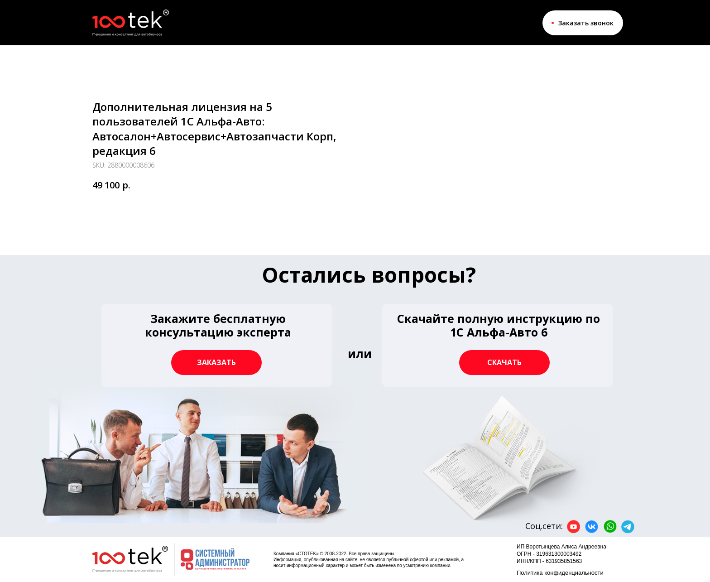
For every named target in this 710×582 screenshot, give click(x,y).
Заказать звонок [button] (586, 23)
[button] (497, 345)
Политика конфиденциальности (560, 572)
